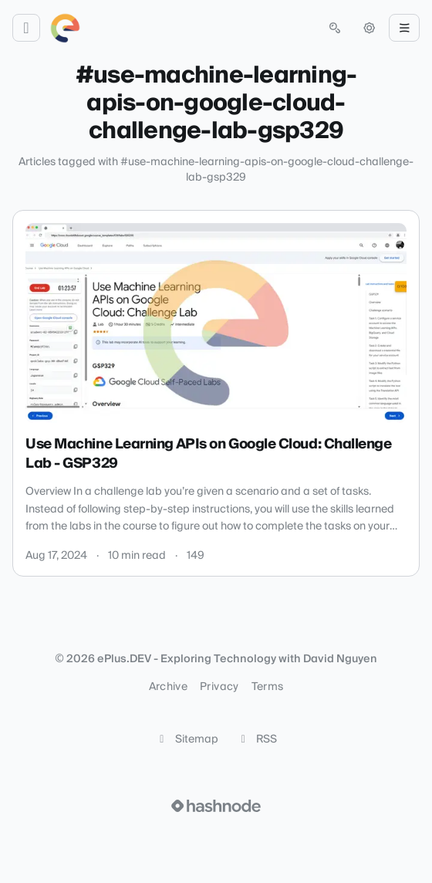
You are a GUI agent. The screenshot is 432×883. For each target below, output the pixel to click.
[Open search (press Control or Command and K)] (335, 28)
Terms (267, 687)
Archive (168, 687)
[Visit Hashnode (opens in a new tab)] (216, 805)
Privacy (219, 687)
